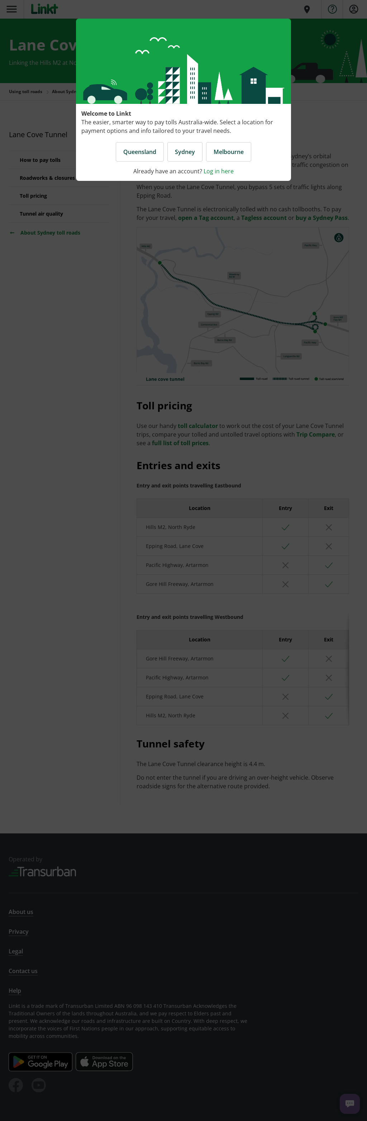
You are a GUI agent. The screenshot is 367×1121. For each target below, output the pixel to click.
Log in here (219, 171)
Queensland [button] (139, 152)
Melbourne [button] (229, 152)
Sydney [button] (185, 152)
